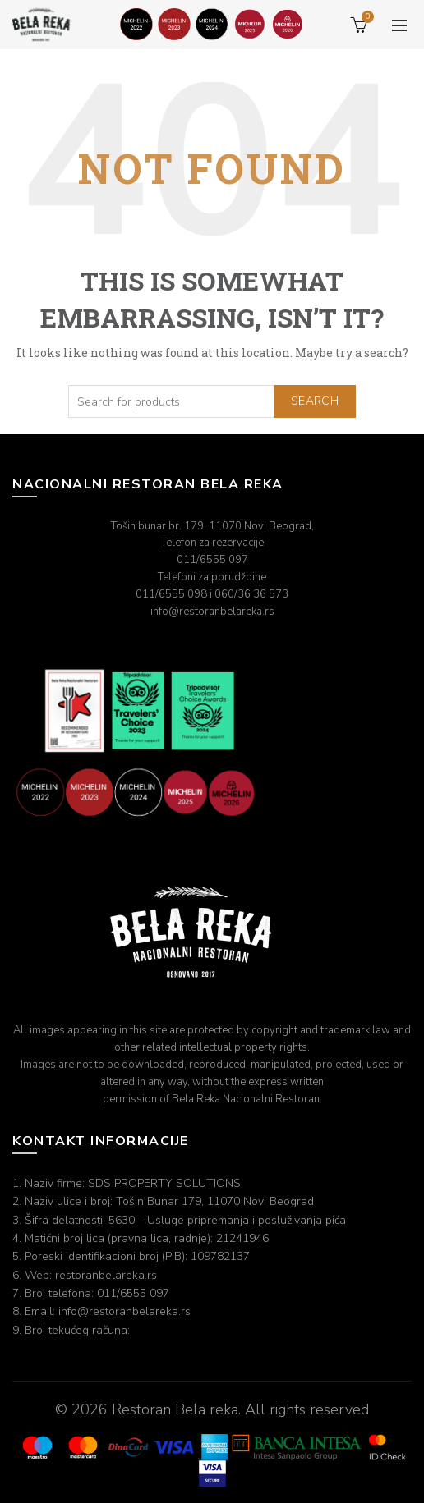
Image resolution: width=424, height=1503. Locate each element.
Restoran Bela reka (175, 1409)
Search (315, 401)
